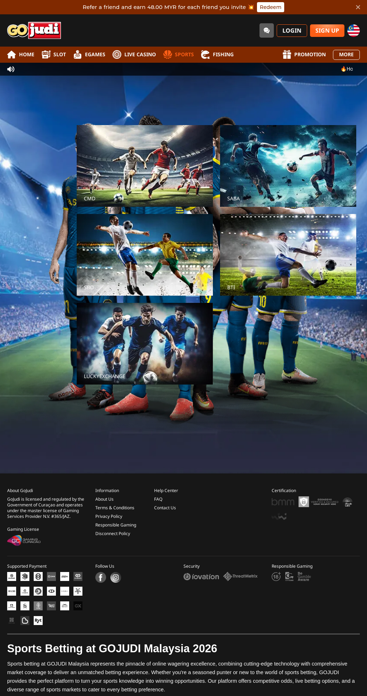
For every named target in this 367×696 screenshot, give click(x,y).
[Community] (266, 30)
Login (291, 31)
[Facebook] (100, 577)
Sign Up (327, 31)
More (346, 54)
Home (20, 54)
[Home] (34, 30)
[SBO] (145, 255)
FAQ (158, 499)
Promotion (304, 54)
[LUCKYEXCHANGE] (145, 344)
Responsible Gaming (115, 525)
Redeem (270, 7)
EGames (89, 54)
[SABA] (288, 166)
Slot (54, 54)
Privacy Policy (108, 516)
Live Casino (134, 54)
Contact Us (165, 508)
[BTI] (288, 255)
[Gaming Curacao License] (23, 540)
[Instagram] (115, 577)
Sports (178, 54)
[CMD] (145, 166)
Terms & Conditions (114, 508)
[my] (353, 30)
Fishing (217, 54)
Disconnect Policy (112, 534)
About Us (104, 499)
